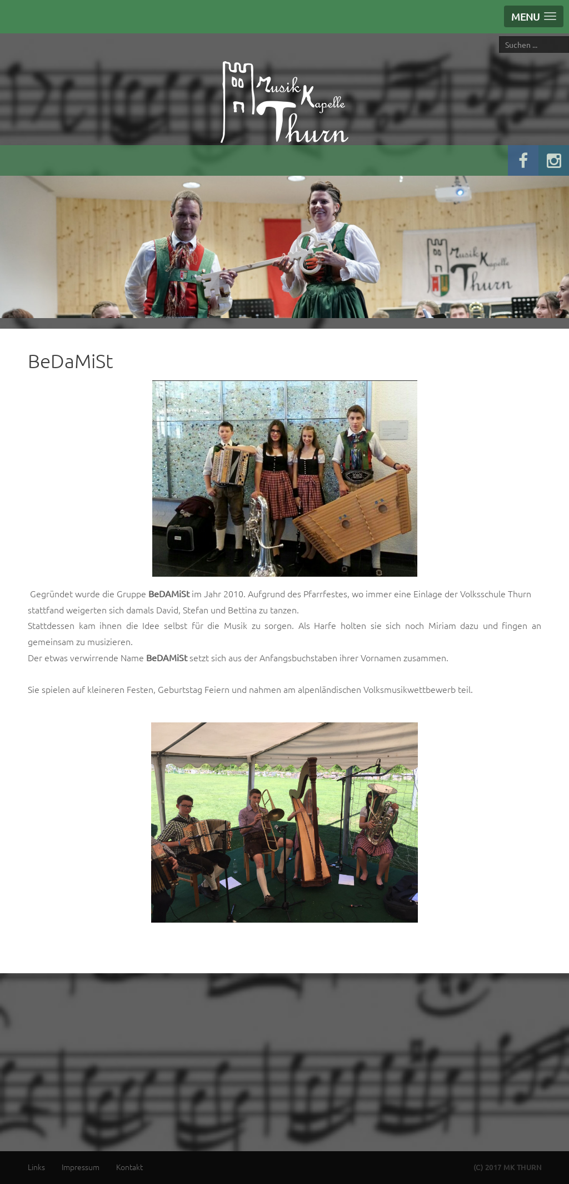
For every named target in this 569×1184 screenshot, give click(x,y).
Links (36, 1166)
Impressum (80, 1166)
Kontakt (129, 1166)
